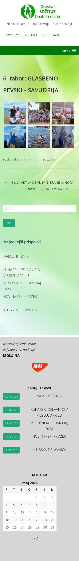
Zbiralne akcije (17, 24)
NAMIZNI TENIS (15, 256)
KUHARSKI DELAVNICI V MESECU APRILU (21, 272)
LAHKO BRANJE (52, 35)
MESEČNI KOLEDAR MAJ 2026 (22, 286)
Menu (66, 50)
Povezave (13, 35)
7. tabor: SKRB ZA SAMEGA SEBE (49, 189)
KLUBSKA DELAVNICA (20, 310)
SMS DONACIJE (63, 24)
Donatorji (41, 24)
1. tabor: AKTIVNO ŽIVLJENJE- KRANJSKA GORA (39, 182)
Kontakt (31, 35)
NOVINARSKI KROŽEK (20, 296)
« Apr (38, 538)
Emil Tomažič (30, 159)
